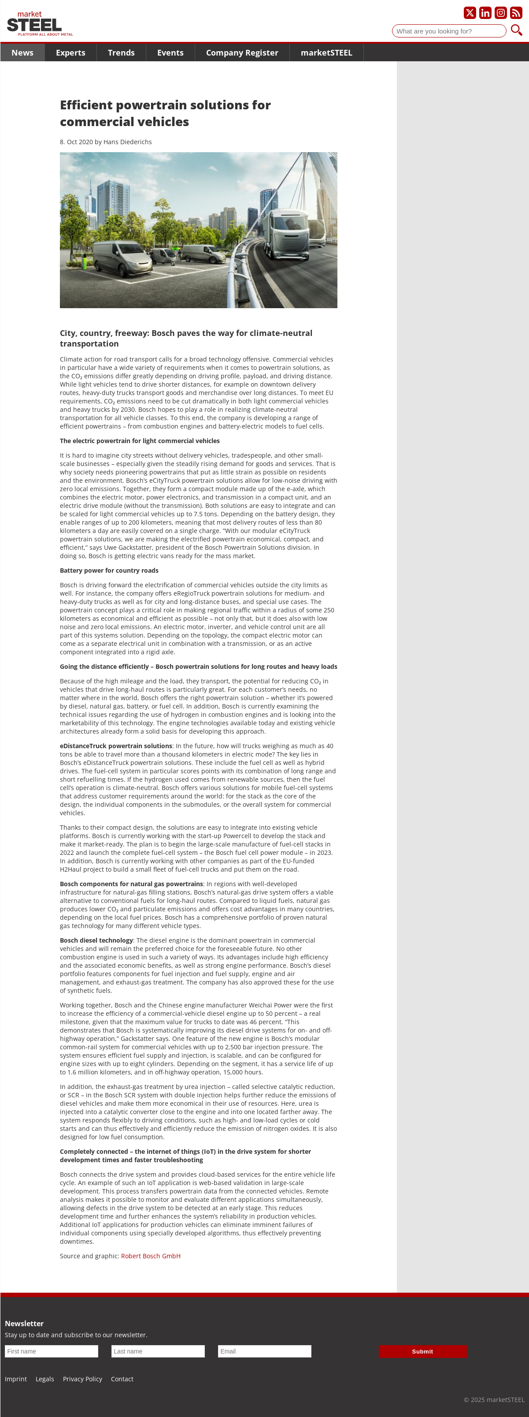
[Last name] (158, 1351)
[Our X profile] (470, 13)
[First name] (51, 1351)
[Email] (264, 1351)
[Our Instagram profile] (501, 13)
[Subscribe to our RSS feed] (516, 13)
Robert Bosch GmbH (151, 1256)
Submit (422, 1351)
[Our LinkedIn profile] (485, 13)
